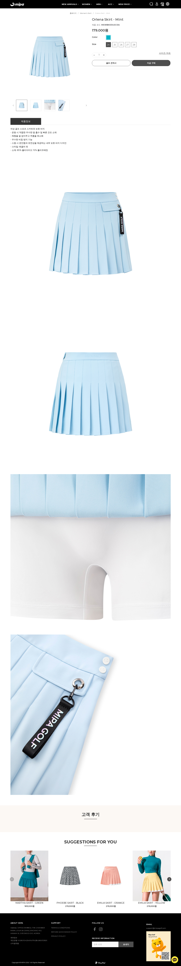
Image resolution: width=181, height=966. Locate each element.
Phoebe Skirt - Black (70, 903)
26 (121, 45)
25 (115, 45)
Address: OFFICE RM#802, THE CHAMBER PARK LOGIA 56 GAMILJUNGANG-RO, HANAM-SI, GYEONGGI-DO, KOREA (27, 930)
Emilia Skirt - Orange (111, 903)
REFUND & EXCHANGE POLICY (64, 932)
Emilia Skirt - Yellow (151, 903)
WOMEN (87, 4)
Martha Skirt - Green (29, 903)
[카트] (162, 3)
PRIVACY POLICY (58, 936)
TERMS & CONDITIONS (60, 928)
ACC (111, 4)
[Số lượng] (99, 55)
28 (134, 45)
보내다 (126, 944)
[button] (169, 879)
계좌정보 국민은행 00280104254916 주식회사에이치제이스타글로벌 (28, 940)
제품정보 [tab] (26, 121)
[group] (49, 56)
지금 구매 (151, 63)
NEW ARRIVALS (70, 4)
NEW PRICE (124, 4)
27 (127, 45)
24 (108, 45)
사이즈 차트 (165, 53)
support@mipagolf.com (156, 928)
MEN (99, 4)
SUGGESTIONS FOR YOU (90, 842)
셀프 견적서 (111, 63)
